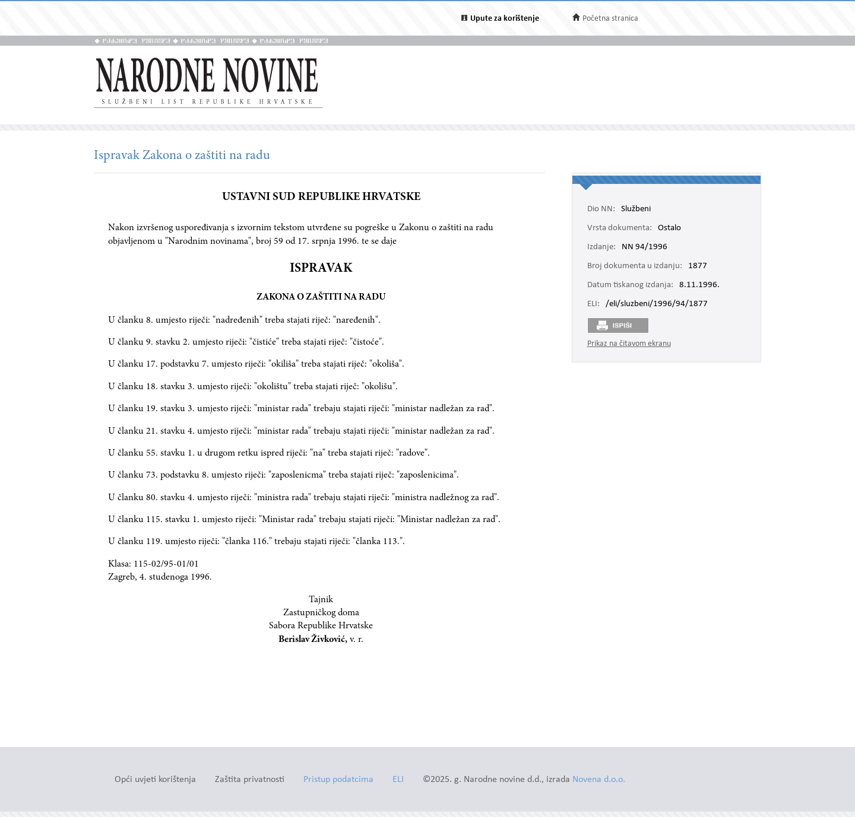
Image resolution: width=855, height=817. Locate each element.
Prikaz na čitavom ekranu (629, 343)
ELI (398, 780)
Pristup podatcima (338, 780)
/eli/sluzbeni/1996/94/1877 (657, 304)
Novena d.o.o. (598, 780)
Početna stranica (610, 18)
